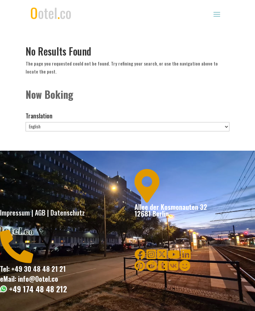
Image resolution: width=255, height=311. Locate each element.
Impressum (15, 213)
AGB (40, 213)
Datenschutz (67, 213)
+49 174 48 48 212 (37, 289)
